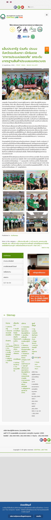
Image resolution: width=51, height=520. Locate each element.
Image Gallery (32, 65)
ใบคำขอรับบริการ (16, 364)
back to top (45, 248)
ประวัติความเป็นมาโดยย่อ (17, 331)
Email (23, 65)
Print (18, 65)
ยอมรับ (38, 516)
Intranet (48, 443)
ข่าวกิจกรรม (14, 235)
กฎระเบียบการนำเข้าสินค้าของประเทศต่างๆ (35, 334)
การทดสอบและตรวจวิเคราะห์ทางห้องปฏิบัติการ (25, 330)
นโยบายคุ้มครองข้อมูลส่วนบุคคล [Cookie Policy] (20, 516)
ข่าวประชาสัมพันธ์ (10, 345)
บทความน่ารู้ (9, 328)
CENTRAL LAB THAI (40, 450)
